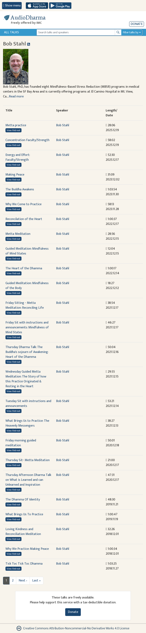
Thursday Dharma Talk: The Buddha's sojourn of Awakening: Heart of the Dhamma (26, 352)
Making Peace (14, 174)
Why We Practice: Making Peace (27, 549)
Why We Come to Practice (23, 204)
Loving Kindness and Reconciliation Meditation (23, 531)
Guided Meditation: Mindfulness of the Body (27, 285)
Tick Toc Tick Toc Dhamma (24, 563)
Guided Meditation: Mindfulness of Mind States (27, 251)
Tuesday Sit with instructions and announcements (28, 403)
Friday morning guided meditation (20, 443)
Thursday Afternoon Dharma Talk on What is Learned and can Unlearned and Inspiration (28, 479)
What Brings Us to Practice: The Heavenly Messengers (27, 423)
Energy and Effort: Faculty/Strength (17, 157)
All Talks (11, 32)
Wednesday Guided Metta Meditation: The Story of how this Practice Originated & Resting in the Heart (25, 379)
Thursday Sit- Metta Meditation (27, 460)
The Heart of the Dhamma (23, 268)
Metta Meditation (17, 234)
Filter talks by (130, 32)
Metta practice (15, 125)
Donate (137, 24)
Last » (36, 580)
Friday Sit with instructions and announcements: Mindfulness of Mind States (27, 327)
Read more (16, 96)
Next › (23, 580)
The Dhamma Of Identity (22, 499)
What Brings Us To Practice (24, 514)
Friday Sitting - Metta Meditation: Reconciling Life (24, 305)
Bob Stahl (62, 125)
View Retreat (13, 130)
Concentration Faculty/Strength (27, 140)
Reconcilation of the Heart (23, 219)
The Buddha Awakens (19, 189)
